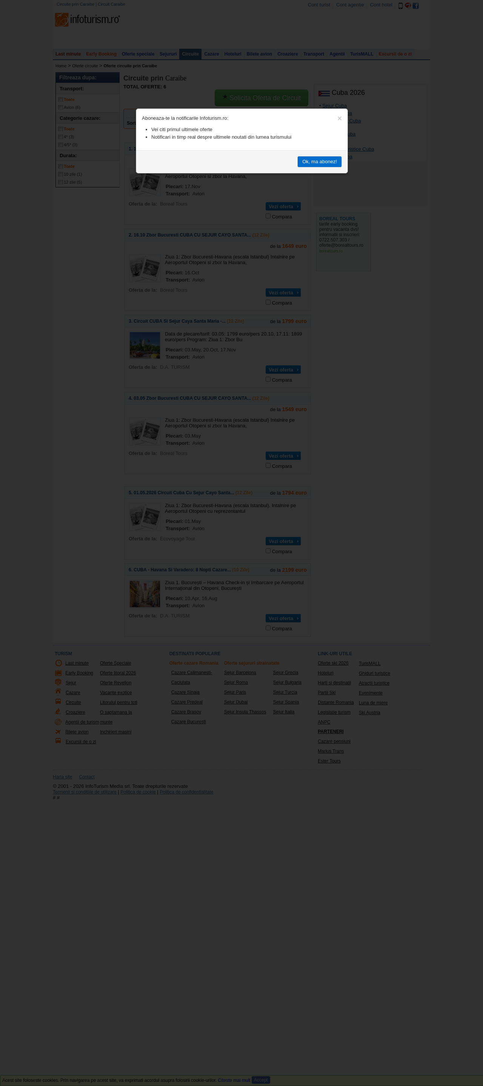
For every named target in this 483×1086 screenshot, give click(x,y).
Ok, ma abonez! (319, 161)
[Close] (339, 118)
